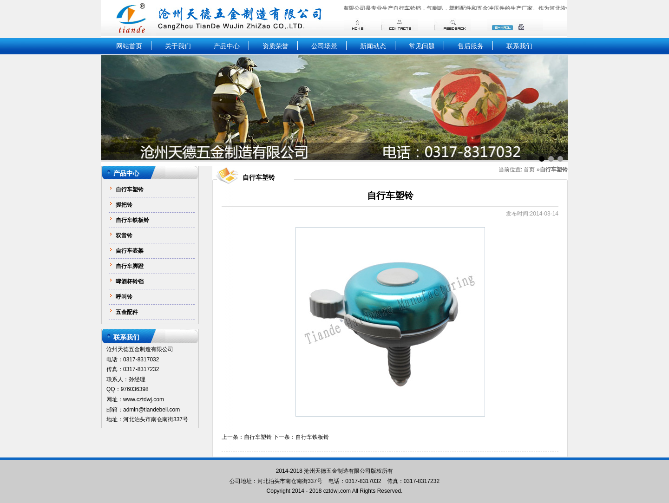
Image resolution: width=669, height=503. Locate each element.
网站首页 (129, 46)
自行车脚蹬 (130, 266)
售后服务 (471, 46)
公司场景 (324, 46)
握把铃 (124, 205)
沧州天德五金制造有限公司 (337, 471)
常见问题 (422, 46)
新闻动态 (373, 46)
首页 (529, 170)
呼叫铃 (124, 297)
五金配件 (127, 312)
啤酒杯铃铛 (130, 281)
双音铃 (124, 235)
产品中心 (227, 46)
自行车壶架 (130, 251)
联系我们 (519, 46)
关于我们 (178, 46)
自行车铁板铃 (132, 220)
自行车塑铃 (130, 189)
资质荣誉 (275, 46)
